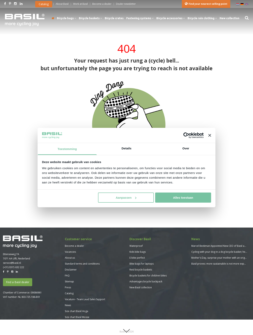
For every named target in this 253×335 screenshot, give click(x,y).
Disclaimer (71, 269)
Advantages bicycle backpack (145, 281)
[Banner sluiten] (209, 135)
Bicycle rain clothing (202, 18)
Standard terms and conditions (82, 263)
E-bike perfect (137, 257)
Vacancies (70, 251)
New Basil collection (140, 287)
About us (70, 257)
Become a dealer (74, 246)
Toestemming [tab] (67, 149)
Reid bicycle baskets (140, 269)
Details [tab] (126, 148)
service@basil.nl (12, 263)
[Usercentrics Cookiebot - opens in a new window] (186, 135)
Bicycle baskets (90, 18)
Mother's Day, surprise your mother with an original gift (222, 257)
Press (68, 287)
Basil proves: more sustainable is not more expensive (221, 263)
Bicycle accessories (170, 18)
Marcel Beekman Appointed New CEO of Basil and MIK (221, 246)
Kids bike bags (137, 251)
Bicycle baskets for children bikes (148, 275)
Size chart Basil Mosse (77, 317)
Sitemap (69, 281)
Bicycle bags (66, 18)
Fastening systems (140, 18)
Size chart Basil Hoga (76, 311)
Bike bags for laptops (141, 263)
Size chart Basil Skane (77, 323)
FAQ (67, 275)
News (68, 305)
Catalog (44, 4)
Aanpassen (126, 197)
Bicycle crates (114, 18)
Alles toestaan (183, 197)
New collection (229, 18)
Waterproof (136, 246)
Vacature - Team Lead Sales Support (85, 299)
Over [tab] (185, 148)
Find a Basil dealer (17, 282)
